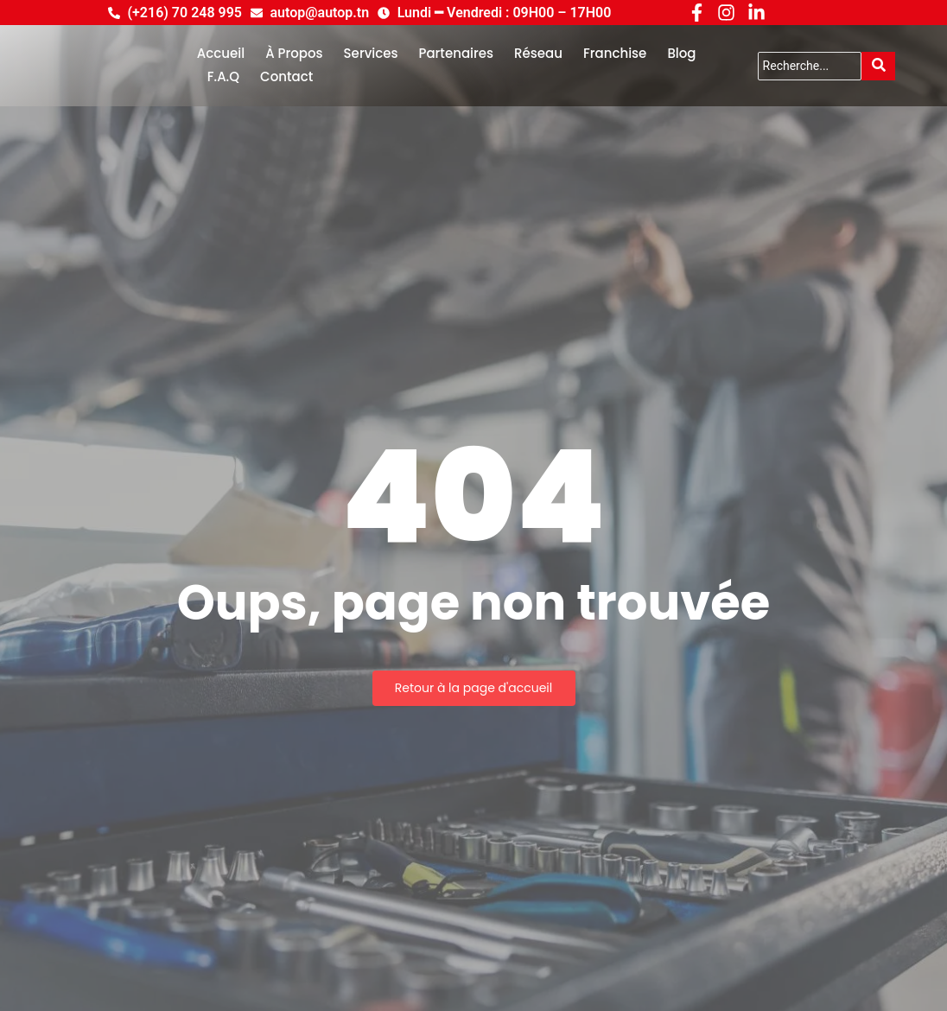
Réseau (538, 53)
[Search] (810, 66)
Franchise (614, 53)
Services (371, 53)
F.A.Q (223, 76)
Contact (286, 76)
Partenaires (456, 53)
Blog (681, 53)
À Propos (293, 53)
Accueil (221, 53)
